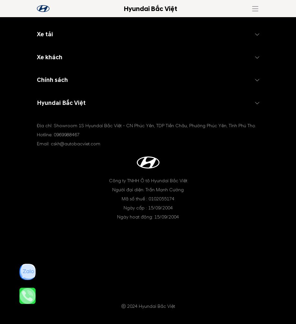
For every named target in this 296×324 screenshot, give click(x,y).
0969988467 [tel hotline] (67, 135)
